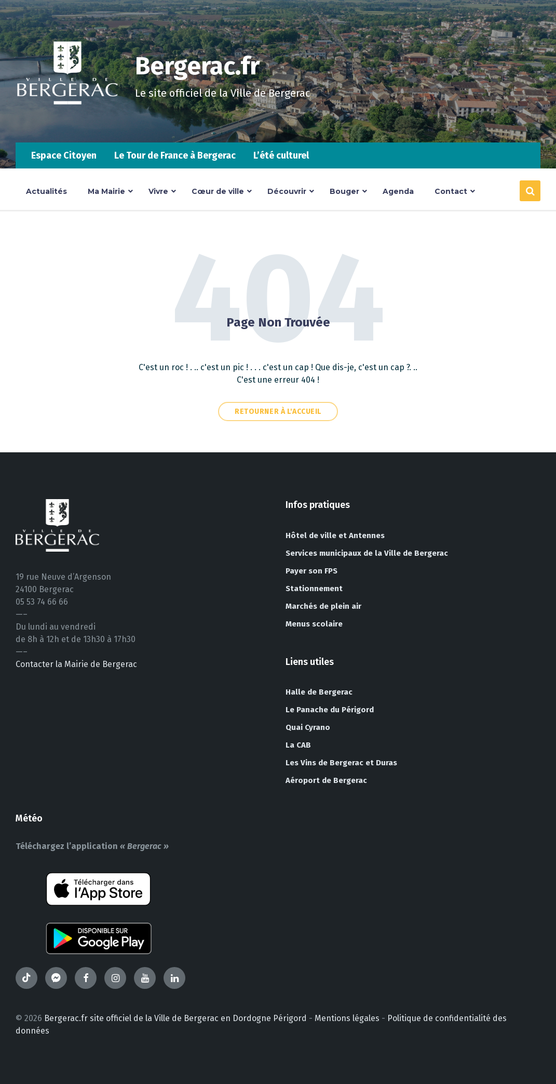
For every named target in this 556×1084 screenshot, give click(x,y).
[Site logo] (67, 122)
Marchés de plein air (323, 606)
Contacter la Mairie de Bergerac (76, 664)
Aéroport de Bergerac (326, 780)
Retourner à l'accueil (278, 411)
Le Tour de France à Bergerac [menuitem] (175, 155)
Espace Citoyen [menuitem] (64, 155)
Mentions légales (347, 1018)
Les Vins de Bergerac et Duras (341, 762)
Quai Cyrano (308, 727)
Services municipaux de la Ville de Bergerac (367, 553)
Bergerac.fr (198, 66)
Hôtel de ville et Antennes (335, 535)
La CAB (298, 745)
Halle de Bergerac (319, 692)
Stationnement (314, 588)
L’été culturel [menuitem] (281, 155)
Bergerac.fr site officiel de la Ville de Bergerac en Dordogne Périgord (175, 1018)
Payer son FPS (311, 571)
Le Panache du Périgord (330, 709)
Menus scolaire (314, 624)
